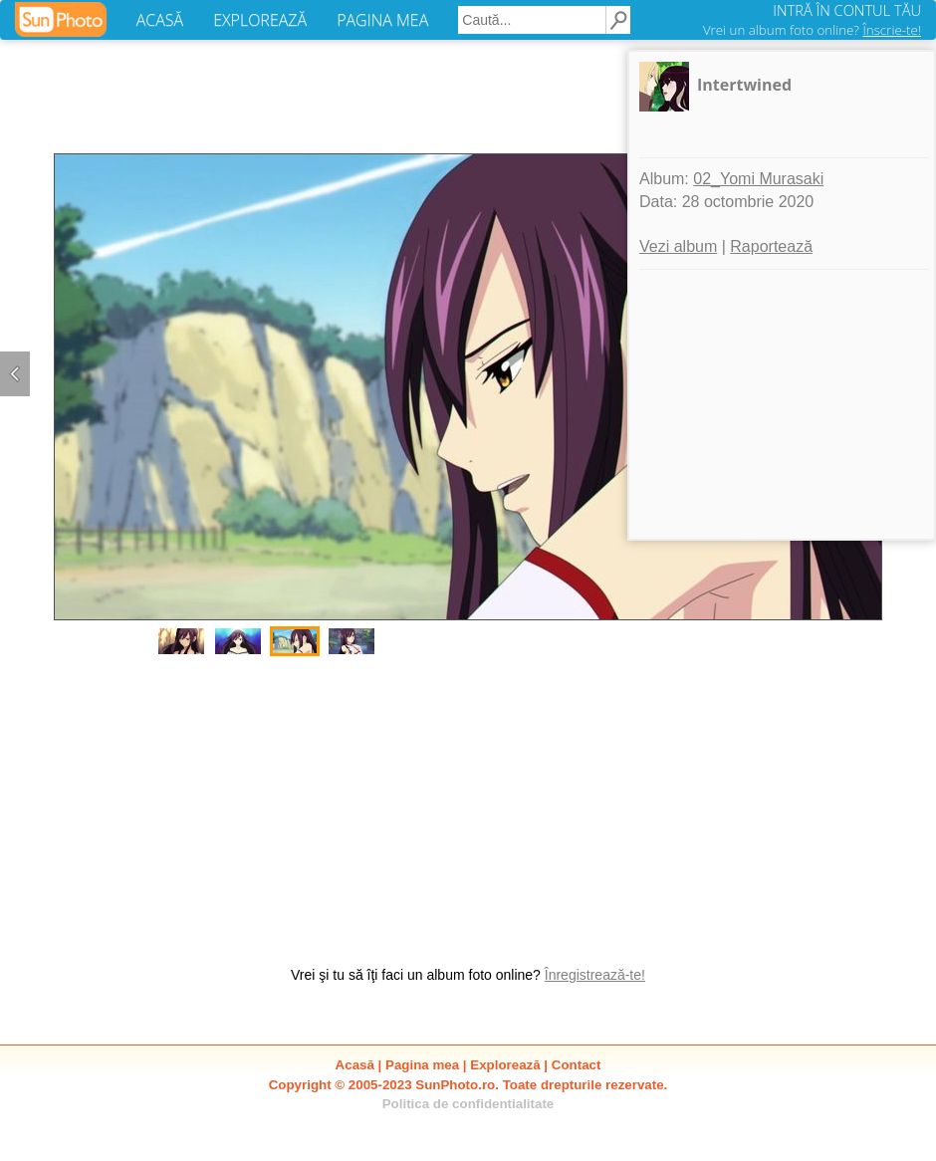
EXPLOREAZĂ (260, 20)
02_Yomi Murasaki (758, 178)
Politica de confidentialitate (468, 1103)
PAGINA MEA (382, 20)
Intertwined (744, 85)
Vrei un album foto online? (812, 30)
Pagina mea (422, 1064)
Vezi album (678, 246)
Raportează (771, 246)
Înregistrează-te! (595, 975)
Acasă (355, 1064)
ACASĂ (159, 20)
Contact (576, 1064)
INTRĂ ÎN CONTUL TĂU (847, 10)
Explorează (505, 1064)
